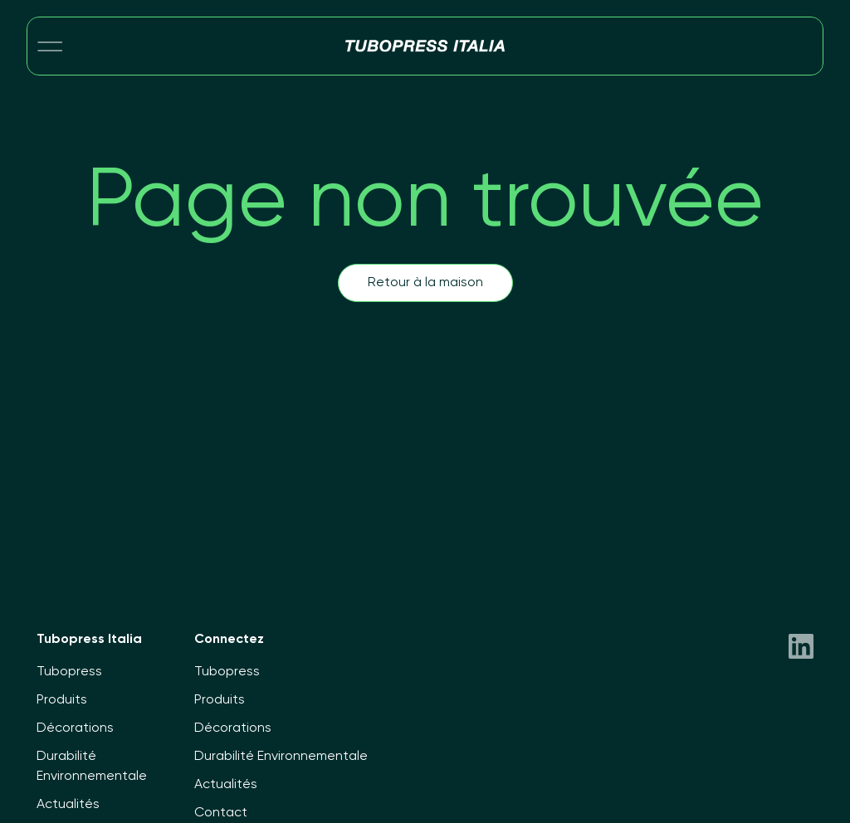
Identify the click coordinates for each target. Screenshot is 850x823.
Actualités (68, 804)
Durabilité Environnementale (281, 756)
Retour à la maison (425, 283)
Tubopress (69, 672)
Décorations (75, 728)
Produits (62, 700)
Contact (220, 813)
